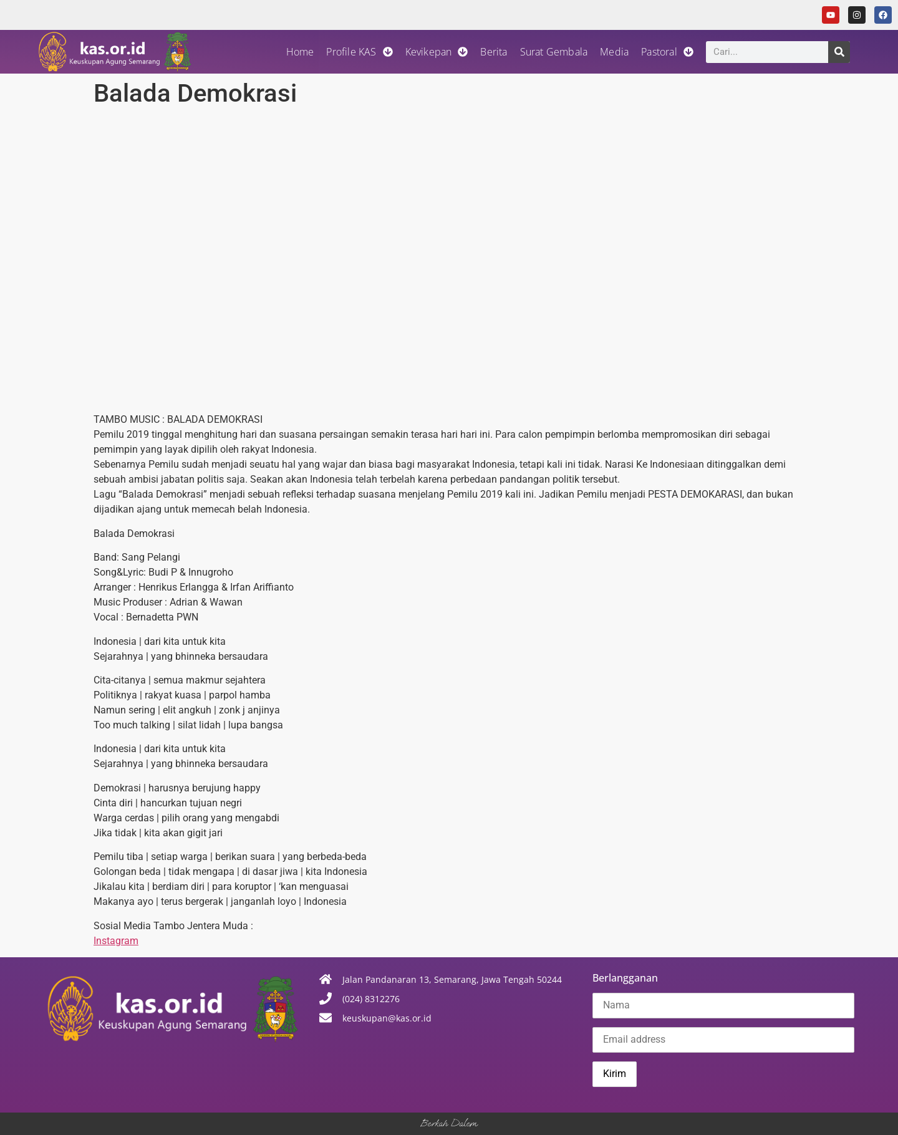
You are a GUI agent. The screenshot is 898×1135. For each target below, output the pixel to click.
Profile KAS (359, 52)
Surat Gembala (554, 52)
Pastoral (667, 52)
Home (300, 52)
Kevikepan (436, 52)
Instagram (116, 941)
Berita (493, 52)
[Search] (839, 52)
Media (614, 52)
